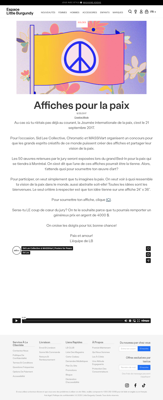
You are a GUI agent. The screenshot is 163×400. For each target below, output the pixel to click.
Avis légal (47, 395)
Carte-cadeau (72, 356)
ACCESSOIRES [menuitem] (89, 12)
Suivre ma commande (49, 352)
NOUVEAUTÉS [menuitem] (48, 12)
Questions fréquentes (23, 367)
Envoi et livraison (47, 347)
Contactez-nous (20, 350)
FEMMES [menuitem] (62, 12)
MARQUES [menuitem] (118, 12)
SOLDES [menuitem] (82, 22)
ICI (108, 199)
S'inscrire (144, 348)
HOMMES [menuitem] (74, 12)
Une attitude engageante (98, 363)
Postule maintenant (101, 347)
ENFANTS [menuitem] (105, 12)
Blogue (69, 374)
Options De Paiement (23, 371)
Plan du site (71, 365)
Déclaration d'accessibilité (72, 381)
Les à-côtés (98, 356)
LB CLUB (70, 347)
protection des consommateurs (100, 370)
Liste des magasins (75, 352)
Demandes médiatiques (77, 361)
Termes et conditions (23, 362)
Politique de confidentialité (20, 356)
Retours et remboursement (47, 358)
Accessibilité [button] (19, 376)
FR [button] (153, 11)
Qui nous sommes (101, 352)
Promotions (71, 370)
